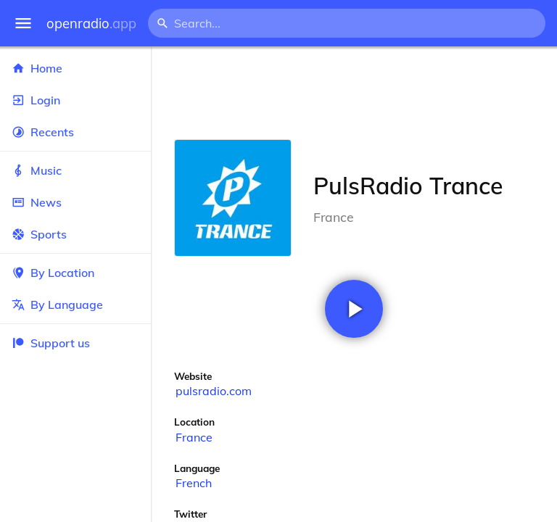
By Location (75, 273)
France (194, 437)
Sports (75, 234)
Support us (51, 343)
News (75, 202)
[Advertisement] (354, 93)
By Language (75, 304)
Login (75, 100)
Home (75, 68)
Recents (75, 132)
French (194, 483)
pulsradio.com (214, 391)
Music (75, 170)
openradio (91, 23)
